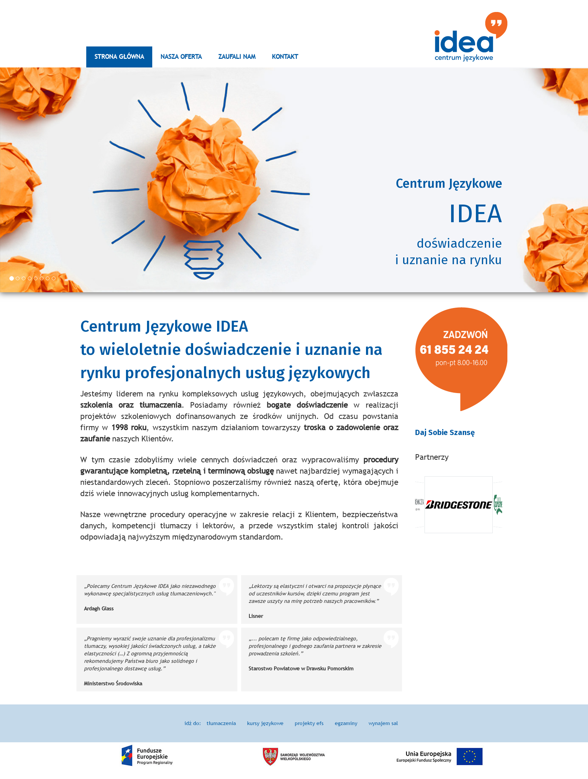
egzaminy (346, 723)
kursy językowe (265, 723)
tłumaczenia (221, 723)
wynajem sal (383, 723)
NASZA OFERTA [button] (181, 56)
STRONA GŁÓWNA (119, 56)
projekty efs (309, 723)
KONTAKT (285, 56)
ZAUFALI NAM (236, 56)
